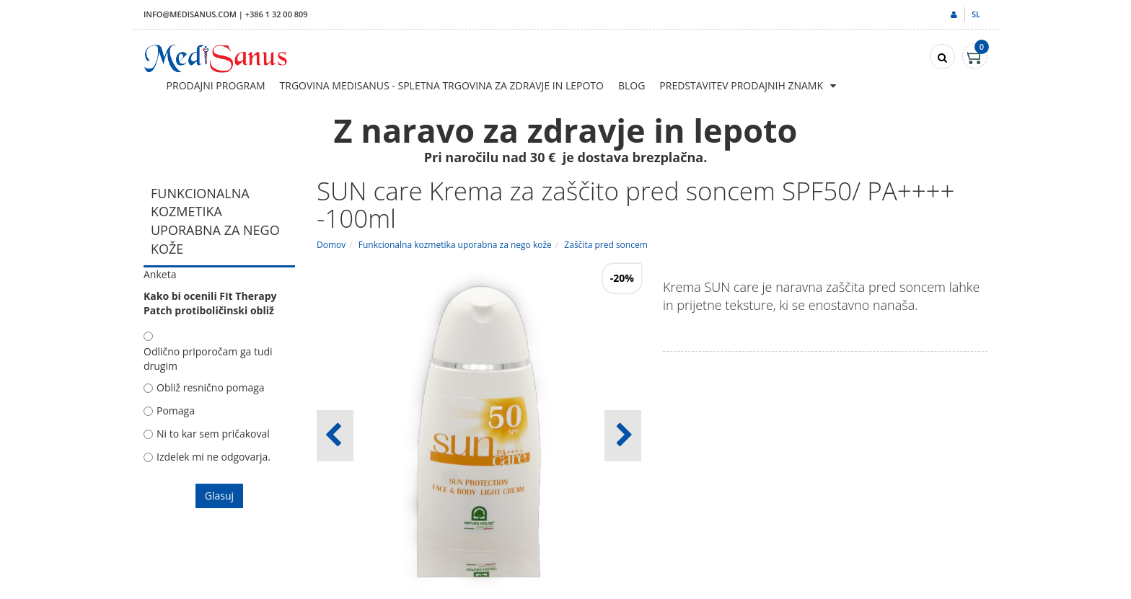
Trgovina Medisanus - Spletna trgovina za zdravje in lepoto (442, 85)
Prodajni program (216, 85)
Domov (331, 245)
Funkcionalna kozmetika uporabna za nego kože (455, 245)
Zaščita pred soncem (605, 245)
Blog (631, 85)
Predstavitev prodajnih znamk (741, 85)
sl (976, 14)
